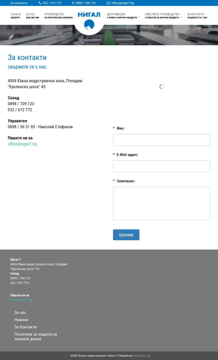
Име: (120, 128)
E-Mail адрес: (127, 154)
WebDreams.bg (142, 355)
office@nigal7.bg (123, 3)
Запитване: (126, 181)
